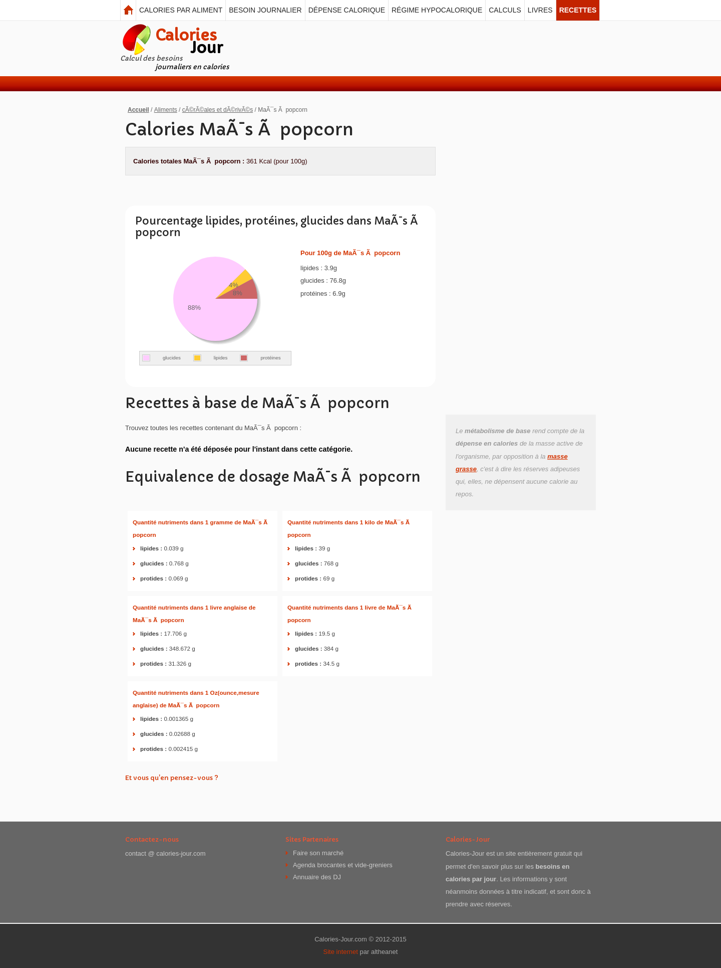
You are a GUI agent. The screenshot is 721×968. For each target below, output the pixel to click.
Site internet (340, 951)
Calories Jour (128, 10)
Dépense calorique (346, 10)
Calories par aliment (180, 10)
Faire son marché (318, 853)
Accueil (138, 109)
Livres (540, 10)
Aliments (165, 109)
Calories (189, 41)
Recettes (578, 10)
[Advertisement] (416, 48)
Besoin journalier (265, 10)
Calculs (505, 10)
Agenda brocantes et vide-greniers (343, 865)
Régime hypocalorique (437, 10)
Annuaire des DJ (317, 877)
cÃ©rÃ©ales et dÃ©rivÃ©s (217, 109)
